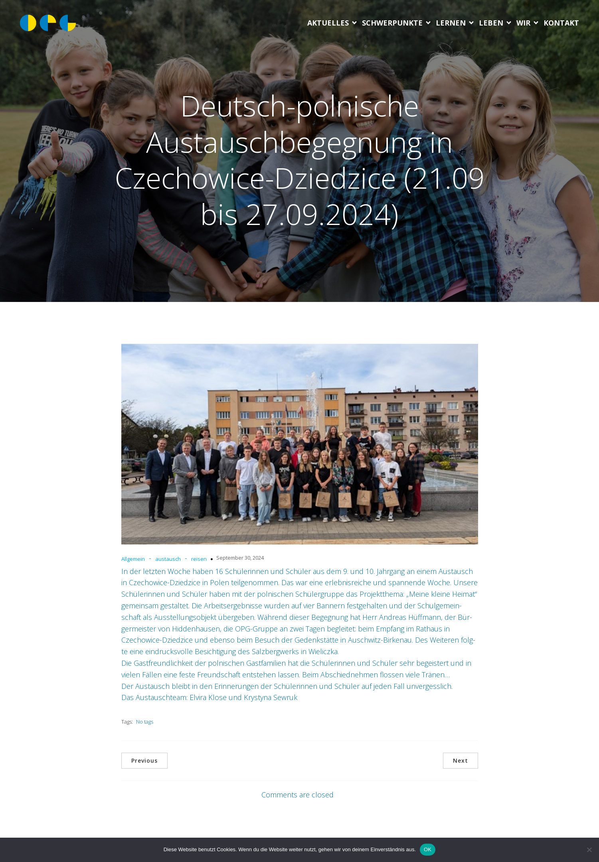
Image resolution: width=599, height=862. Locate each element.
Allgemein (133, 558)
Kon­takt (561, 23)
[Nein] (589, 850)
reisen (199, 558)
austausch (168, 558)
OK (427, 849)
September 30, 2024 (240, 557)
